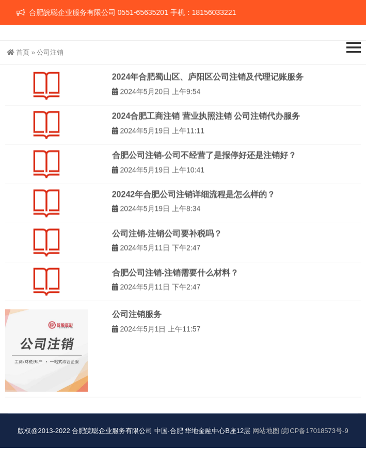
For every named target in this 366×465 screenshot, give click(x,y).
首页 (18, 52)
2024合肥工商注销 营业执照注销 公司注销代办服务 (206, 119)
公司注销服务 (137, 323)
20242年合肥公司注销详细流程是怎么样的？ (194, 197)
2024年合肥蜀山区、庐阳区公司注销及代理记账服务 (208, 80)
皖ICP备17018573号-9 (314, 431)
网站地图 (265, 431)
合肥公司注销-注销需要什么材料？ (175, 276)
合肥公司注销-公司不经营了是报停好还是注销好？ (204, 158)
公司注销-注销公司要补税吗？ (167, 236)
